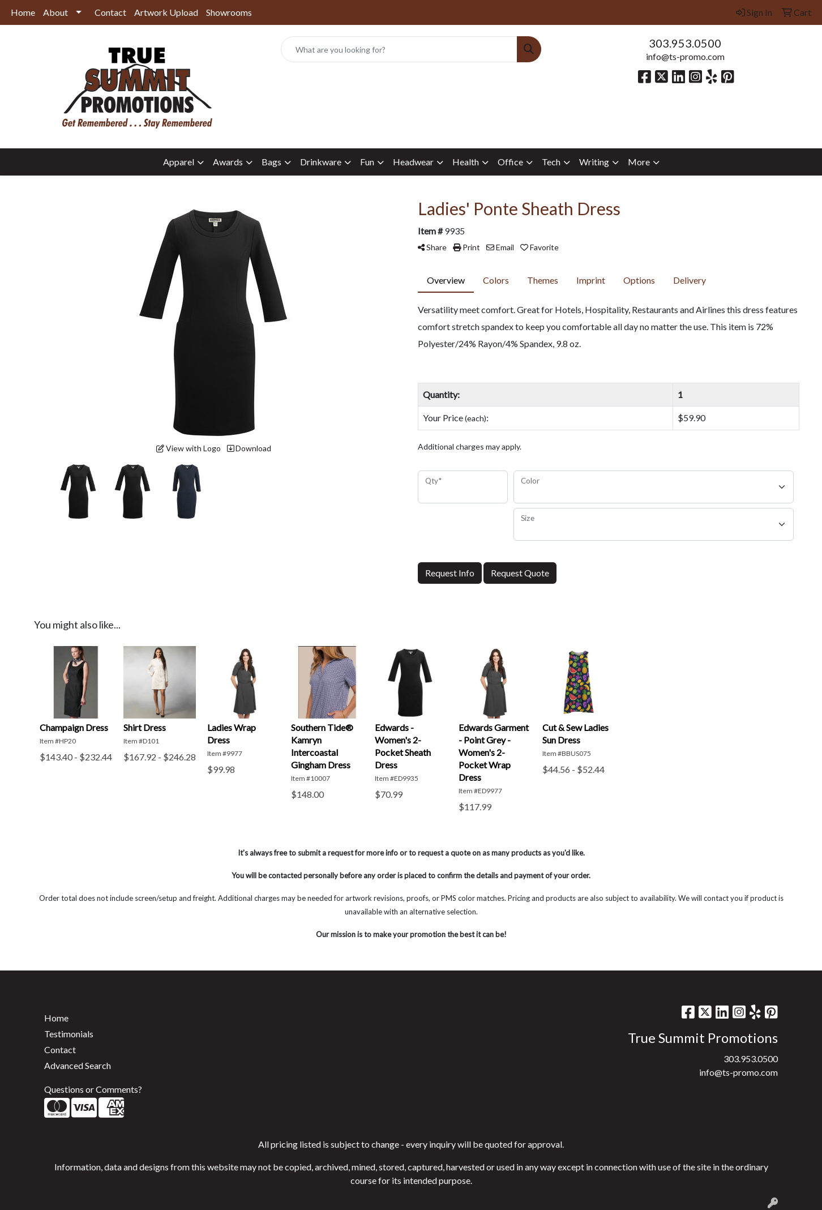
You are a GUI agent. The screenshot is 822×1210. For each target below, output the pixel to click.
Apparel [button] (178, 161)
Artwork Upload (166, 12)
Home (23, 12)
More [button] (639, 161)
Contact (110, 12)
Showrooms (229, 12)
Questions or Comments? (93, 1089)
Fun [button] (367, 161)
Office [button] (510, 161)
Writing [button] (594, 161)
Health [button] (465, 161)
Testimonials (68, 1033)
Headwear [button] (413, 161)
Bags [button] (271, 161)
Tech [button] (551, 161)
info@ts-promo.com (685, 56)
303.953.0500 (685, 43)
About (55, 12)
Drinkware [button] (320, 161)
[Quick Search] (399, 49)
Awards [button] (228, 161)
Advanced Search (77, 1065)
